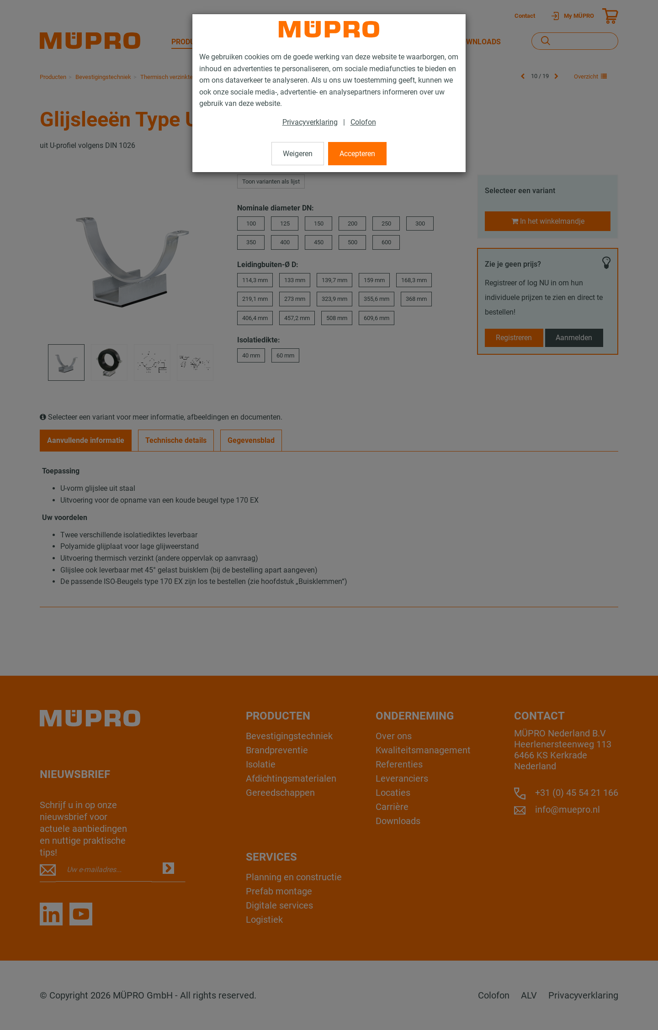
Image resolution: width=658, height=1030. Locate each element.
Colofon (363, 122)
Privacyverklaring (310, 122)
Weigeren (298, 153)
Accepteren (357, 153)
